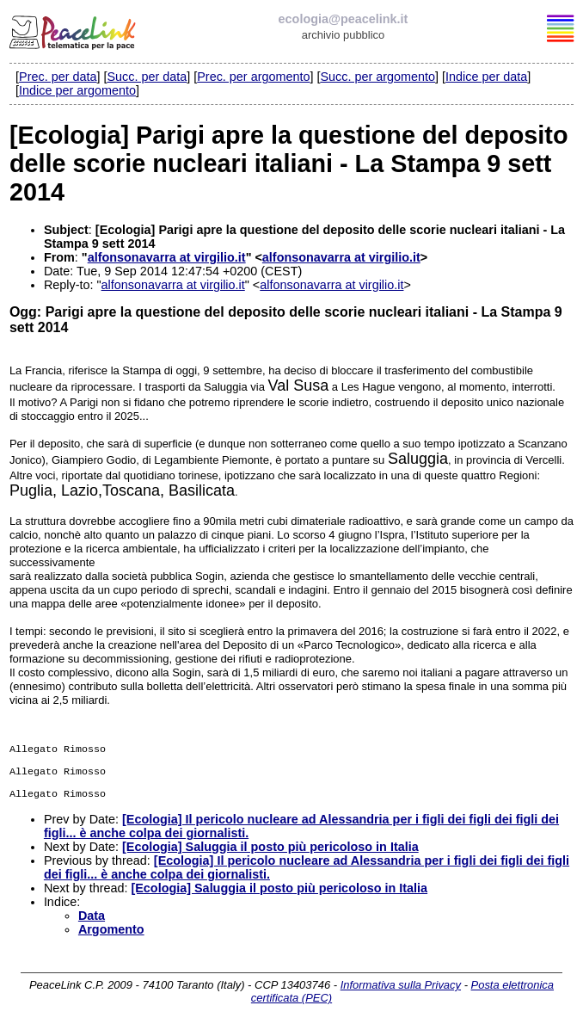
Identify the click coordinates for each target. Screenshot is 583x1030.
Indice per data (486, 76)
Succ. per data (147, 76)
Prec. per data (57, 76)
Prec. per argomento (253, 76)
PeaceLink (73, 30)
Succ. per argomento (377, 76)
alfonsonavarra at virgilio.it (167, 257)
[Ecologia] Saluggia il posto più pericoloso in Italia (270, 852)
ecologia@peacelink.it (343, 19)
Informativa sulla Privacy (401, 990)
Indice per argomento (77, 90)
